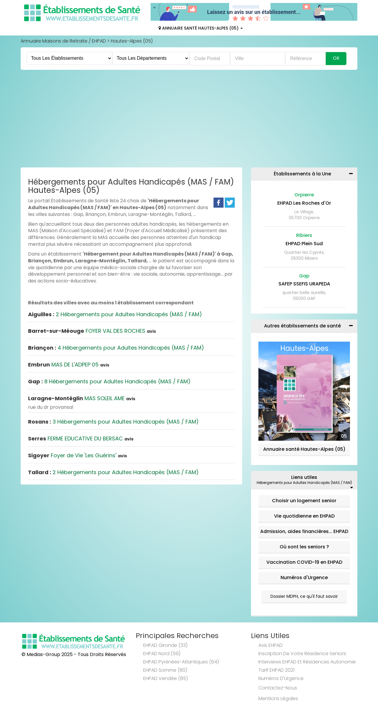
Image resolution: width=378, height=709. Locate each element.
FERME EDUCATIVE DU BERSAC (80, 438)
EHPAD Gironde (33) (165, 645)
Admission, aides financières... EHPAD (304, 531)
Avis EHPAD (270, 645)
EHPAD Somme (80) (165, 670)
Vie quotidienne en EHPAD (304, 516)
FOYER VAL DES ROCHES (92, 331)
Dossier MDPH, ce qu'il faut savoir (304, 596)
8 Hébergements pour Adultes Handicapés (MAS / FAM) (109, 381)
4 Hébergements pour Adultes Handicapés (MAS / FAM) (116, 347)
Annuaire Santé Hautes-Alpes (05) (201, 28)
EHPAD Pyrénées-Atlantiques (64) (181, 661)
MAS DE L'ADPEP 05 (68, 364)
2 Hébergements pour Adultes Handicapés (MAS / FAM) (115, 314)
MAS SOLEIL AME (81, 398)
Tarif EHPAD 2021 (276, 670)
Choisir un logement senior (304, 500)
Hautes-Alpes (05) (132, 41)
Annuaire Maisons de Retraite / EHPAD (63, 41)
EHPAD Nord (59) (161, 653)
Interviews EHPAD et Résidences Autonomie (307, 661)
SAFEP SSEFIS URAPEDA (304, 283)
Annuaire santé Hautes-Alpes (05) (304, 449)
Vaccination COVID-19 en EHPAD (304, 562)
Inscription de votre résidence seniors (302, 653)
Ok (336, 58)
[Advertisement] (189, 120)
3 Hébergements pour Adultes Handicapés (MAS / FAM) (113, 421)
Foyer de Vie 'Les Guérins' (77, 455)
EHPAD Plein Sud (304, 243)
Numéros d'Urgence (304, 577)
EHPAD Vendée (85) (165, 678)
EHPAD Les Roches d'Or (304, 203)
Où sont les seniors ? (304, 546)
